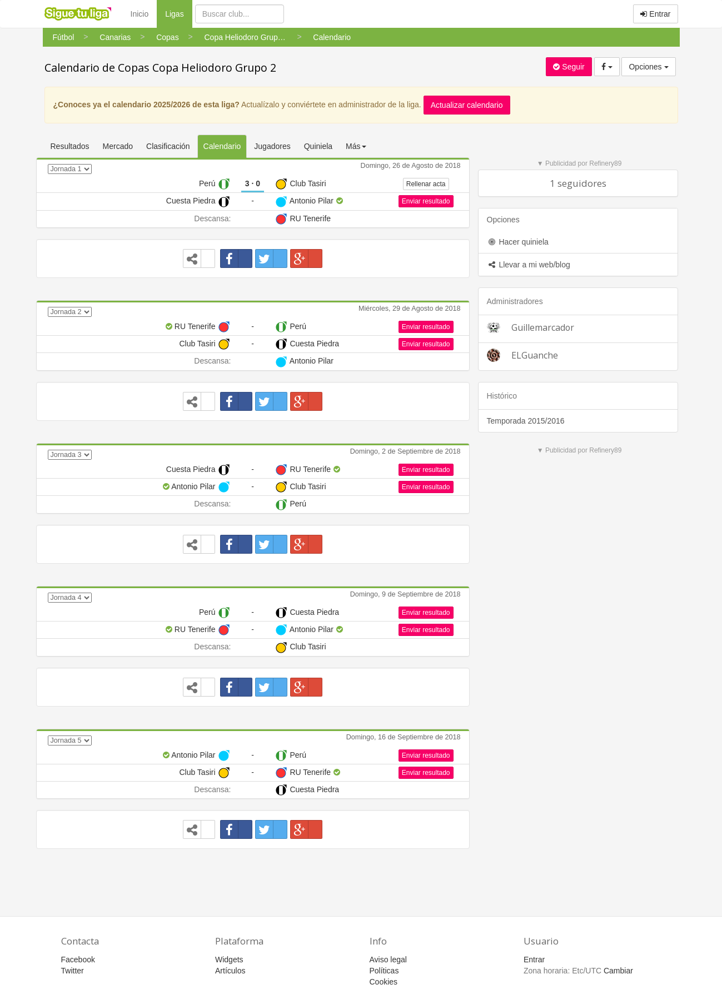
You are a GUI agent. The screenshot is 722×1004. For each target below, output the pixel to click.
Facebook (78, 959)
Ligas (178, 13)
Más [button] (356, 146)
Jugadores (272, 146)
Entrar (655, 13)
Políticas (384, 970)
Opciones (648, 66)
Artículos (230, 970)
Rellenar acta (426, 184)
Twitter (72, 970)
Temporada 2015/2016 (526, 420)
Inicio (140, 13)
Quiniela (318, 146)
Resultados (70, 146)
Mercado (118, 146)
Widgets (229, 959)
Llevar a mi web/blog (528, 264)
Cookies (384, 981)
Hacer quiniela (518, 241)
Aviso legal (388, 959)
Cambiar (618, 970)
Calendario (222, 146)
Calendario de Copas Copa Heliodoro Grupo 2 (160, 67)
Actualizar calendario (467, 105)
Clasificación (168, 146)
